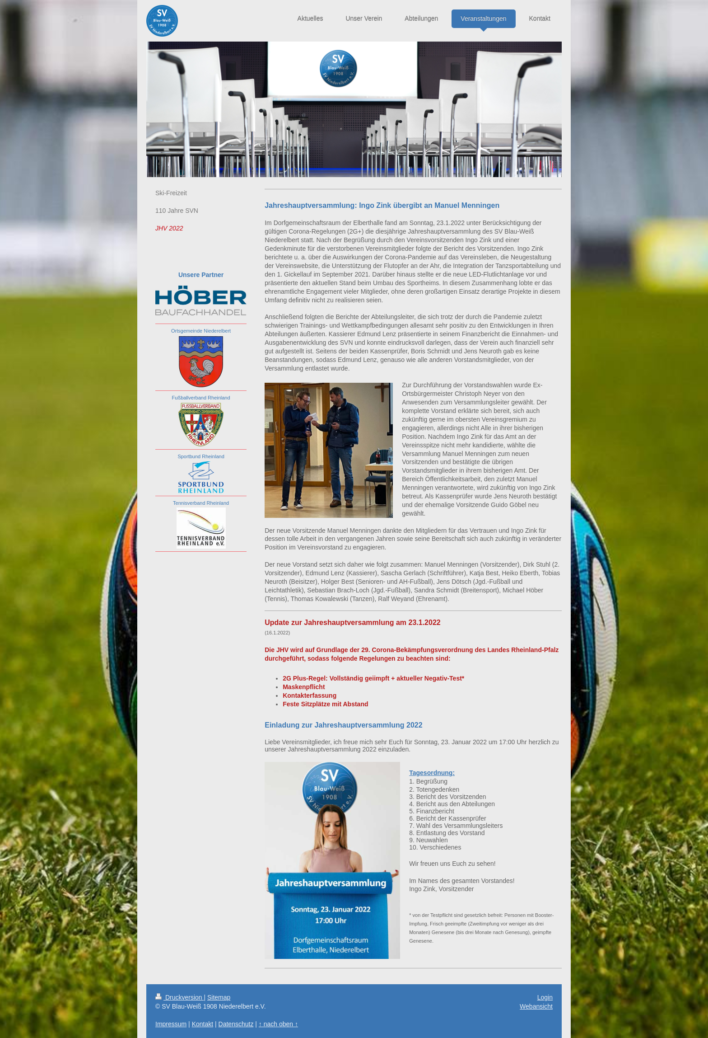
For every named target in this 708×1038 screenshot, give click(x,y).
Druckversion (179, 997)
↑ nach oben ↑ (278, 1024)
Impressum (170, 1024)
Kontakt (202, 1024)
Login (545, 997)
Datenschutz (236, 1024)
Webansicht (536, 1006)
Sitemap (218, 997)
